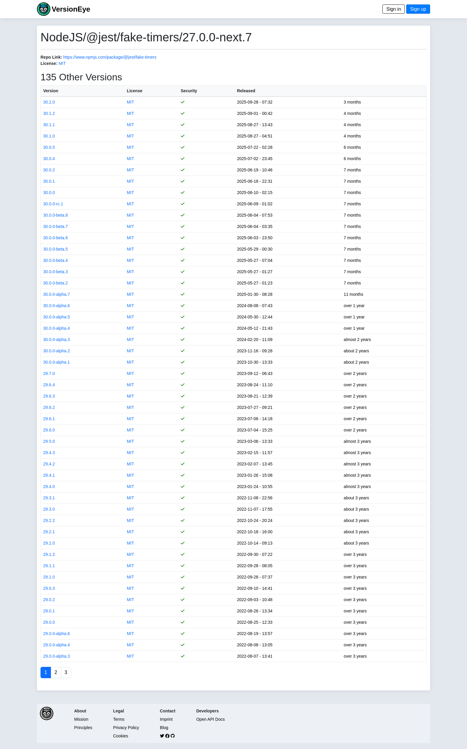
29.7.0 (49, 373)
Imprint (166, 719)
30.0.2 (49, 170)
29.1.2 (49, 554)
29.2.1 (49, 531)
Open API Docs (210, 719)
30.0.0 (49, 192)
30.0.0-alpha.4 (56, 328)
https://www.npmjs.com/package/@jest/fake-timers (109, 57)
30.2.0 (49, 102)
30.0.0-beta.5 (55, 249)
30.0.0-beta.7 (55, 226)
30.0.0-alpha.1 (56, 362)
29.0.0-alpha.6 (56, 633)
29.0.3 (49, 588)
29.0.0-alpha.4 (56, 644)
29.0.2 (49, 599)
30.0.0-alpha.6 (56, 305)
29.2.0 (49, 543)
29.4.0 (49, 486)
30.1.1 (49, 124)
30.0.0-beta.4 (55, 260)
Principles (83, 727)
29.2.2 (49, 520)
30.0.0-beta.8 (55, 215)
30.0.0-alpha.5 (56, 317)
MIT (62, 63)
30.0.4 (49, 158)
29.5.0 (49, 441)
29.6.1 (49, 418)
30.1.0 (49, 136)
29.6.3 (49, 396)
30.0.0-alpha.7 (56, 294)
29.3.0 (49, 509)
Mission (81, 719)
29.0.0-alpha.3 (56, 656)
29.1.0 (49, 577)
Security (189, 90)
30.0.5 (49, 147)
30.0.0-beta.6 (55, 237)
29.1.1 (49, 565)
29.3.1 (49, 497)
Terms (118, 719)
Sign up (418, 9)
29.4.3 (49, 452)
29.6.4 (49, 384)
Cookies (120, 736)
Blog (164, 727)
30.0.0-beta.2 (55, 283)
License (134, 90)
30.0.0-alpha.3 (56, 339)
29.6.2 (49, 407)
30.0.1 (49, 181)
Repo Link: (51, 57)
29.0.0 (49, 622)
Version (50, 90)
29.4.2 (49, 464)
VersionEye (71, 9)
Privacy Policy (126, 727)
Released (246, 90)
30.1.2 (49, 113)
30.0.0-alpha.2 (56, 350)
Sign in (393, 9)
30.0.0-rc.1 (53, 203)
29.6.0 (49, 430)
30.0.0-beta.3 (55, 271)
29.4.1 (49, 475)
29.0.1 (49, 611)
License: (49, 63)
